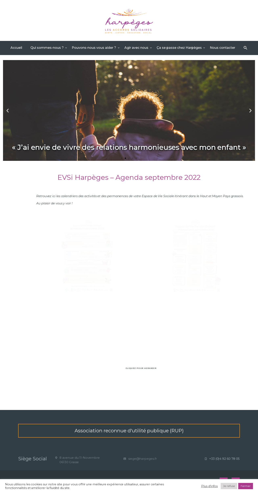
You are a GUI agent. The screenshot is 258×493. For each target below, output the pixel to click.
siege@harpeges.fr (142, 459)
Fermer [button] (246, 486)
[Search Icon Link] (245, 48)
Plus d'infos (209, 486)
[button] (121, 158)
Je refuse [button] (229, 486)
